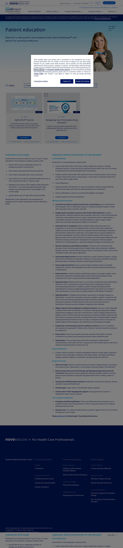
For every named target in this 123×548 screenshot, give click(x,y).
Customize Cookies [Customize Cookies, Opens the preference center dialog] (41, 81)
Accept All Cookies (82, 81)
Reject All (66, 81)
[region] (62, 71)
